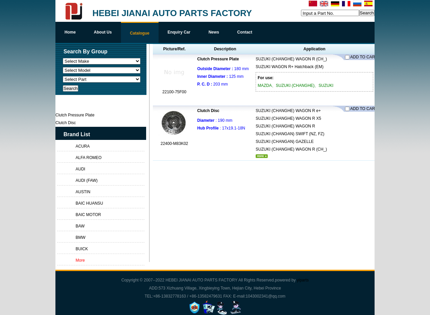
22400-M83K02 (174, 143)
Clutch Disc (208, 110)
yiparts (303, 280)
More (80, 260)
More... (262, 156)
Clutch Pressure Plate (218, 59)
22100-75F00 (174, 92)
